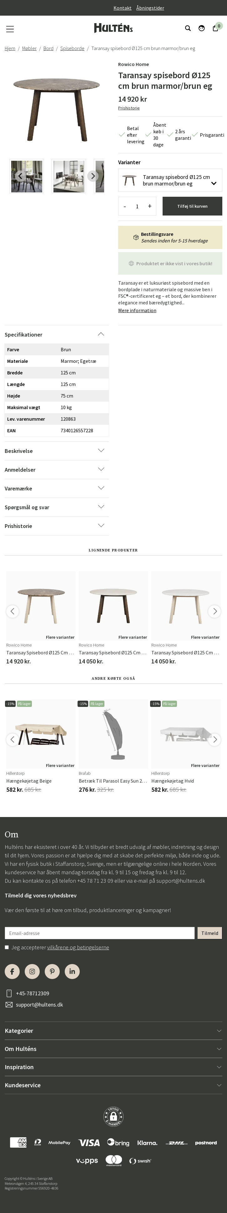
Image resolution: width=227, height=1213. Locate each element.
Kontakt (123, 8)
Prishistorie (129, 108)
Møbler (29, 48)
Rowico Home (133, 64)
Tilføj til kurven (192, 206)
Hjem (10, 48)
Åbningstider (150, 8)
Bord (48, 48)
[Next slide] (92, 176)
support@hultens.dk (180, 880)
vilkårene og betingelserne (78, 947)
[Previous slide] (20, 176)
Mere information (137, 310)
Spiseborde (72, 48)
